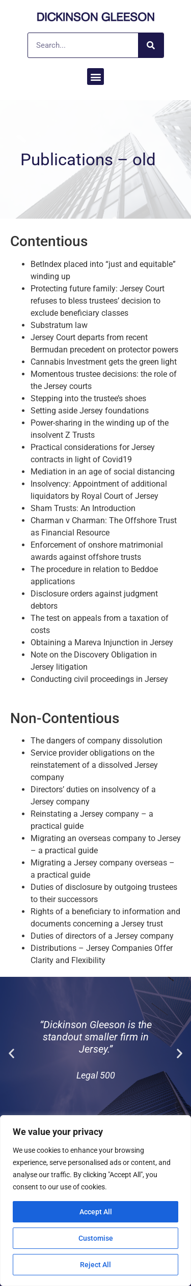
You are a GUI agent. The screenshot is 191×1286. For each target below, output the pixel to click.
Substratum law (59, 325)
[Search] (150, 45)
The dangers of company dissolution (96, 740)
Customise (95, 1238)
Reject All (95, 1265)
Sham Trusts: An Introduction (83, 508)
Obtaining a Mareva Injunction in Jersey (102, 642)
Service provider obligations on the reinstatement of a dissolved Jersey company (94, 765)
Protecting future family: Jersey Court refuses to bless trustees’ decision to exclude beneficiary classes (98, 301)
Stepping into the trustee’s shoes (88, 398)
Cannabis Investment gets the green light (104, 362)
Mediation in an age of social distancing (103, 471)
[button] (95, 76)
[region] (95, 1200)
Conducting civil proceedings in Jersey (99, 679)
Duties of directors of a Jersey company (102, 936)
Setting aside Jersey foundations (90, 410)
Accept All (95, 1212)
